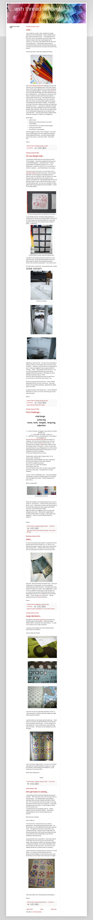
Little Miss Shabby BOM (35, 404)
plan (52, 90)
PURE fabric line (39, 608)
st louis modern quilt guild (49, 608)
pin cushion (32, 608)
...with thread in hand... (37, 9)
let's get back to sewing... (37, 792)
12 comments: (30, 147)
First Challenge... (33, 412)
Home (41, 909)
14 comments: (52, 781)
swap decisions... (33, 616)
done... (29, 539)
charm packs (33, 530)
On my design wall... (35, 156)
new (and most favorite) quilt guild (37, 439)
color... (29, 30)
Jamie (39, 597)
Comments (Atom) (37, 912)
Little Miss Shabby (31, 173)
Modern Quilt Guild (40, 619)
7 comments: (52, 526)
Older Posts (53, 909)
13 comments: (51, 902)
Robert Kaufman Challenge (42, 530)
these (42, 444)
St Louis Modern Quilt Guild (35, 85)
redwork (43, 404)
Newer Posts (30, 909)
